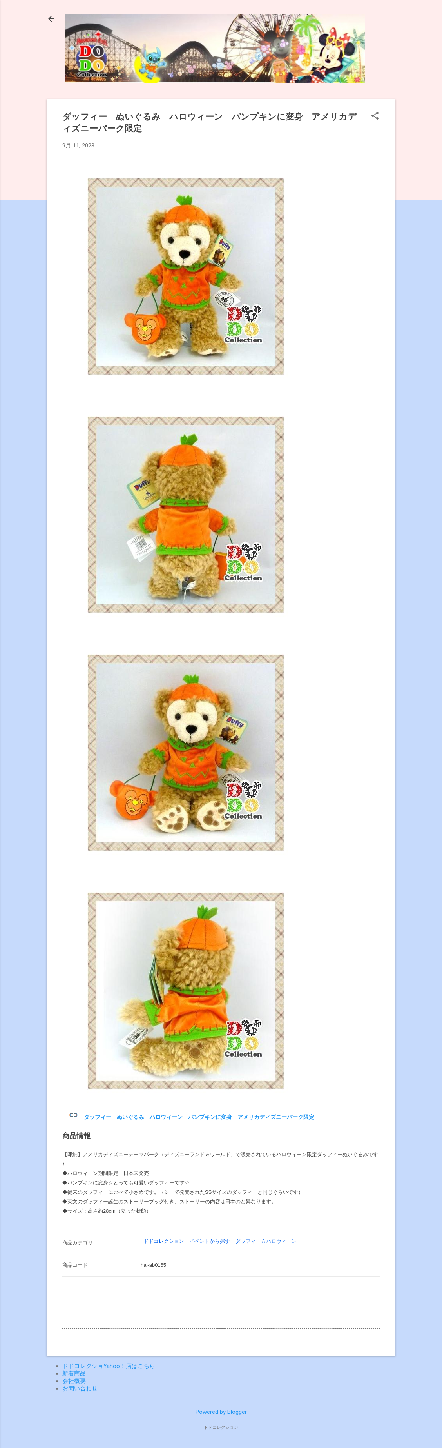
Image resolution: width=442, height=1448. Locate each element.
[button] (375, 116)
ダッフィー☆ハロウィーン (266, 1241)
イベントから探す (209, 1241)
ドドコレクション (163, 1241)
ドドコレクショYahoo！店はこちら (108, 1366)
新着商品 (74, 1373)
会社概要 (74, 1380)
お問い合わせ (80, 1388)
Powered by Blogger (221, 1411)
